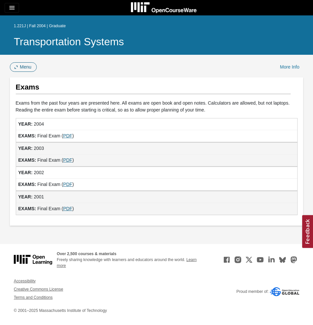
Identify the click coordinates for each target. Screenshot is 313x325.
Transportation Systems (69, 42)
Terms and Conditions (33, 297)
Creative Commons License (38, 289)
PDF (67, 135)
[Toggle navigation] (12, 8)
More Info (289, 67)
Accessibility (25, 281)
